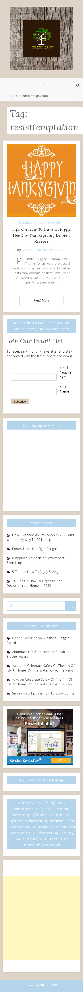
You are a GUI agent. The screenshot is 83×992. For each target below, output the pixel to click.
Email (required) (65, 372)
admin (27, 250)
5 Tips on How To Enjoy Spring (35, 572)
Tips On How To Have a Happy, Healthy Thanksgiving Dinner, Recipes (41, 235)
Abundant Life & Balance (31, 652)
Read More (41, 300)
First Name (64, 388)
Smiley (17, 693)
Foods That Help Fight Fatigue (35, 549)
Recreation (53, 223)
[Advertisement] (41, 918)
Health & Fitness (31, 223)
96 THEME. (49, 985)
